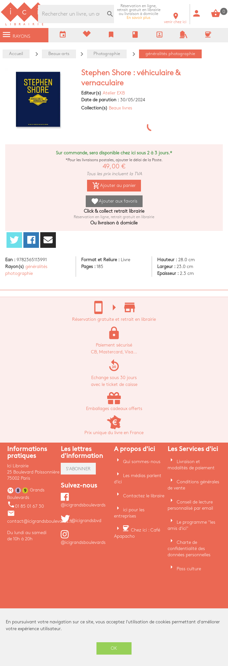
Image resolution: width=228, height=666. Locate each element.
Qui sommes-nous (141, 462)
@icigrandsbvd (81, 520)
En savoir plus (138, 12)
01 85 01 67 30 (25, 506)
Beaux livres (120, 108)
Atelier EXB (114, 93)
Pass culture (189, 569)
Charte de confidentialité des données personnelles (189, 548)
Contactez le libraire (143, 496)
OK (114, 648)
